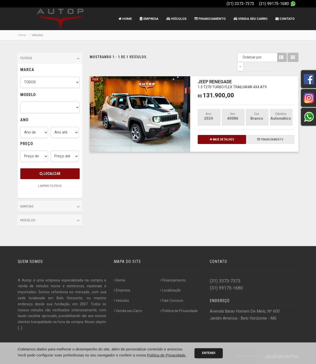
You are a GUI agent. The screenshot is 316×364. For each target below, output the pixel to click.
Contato (284, 19)
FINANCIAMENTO (270, 130)
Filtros (50, 58)
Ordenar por (241, 57)
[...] (20, 328)
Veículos (176, 19)
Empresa (149, 19)
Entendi (208, 353)
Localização (170, 290)
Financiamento (210, 19)
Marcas (50, 206)
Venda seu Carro (250, 19)
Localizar (50, 174)
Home (125, 19)
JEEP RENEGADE (232, 75)
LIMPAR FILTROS (50, 186)
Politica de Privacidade (179, 311)
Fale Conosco (171, 301)
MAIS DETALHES (222, 130)
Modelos (50, 220)
